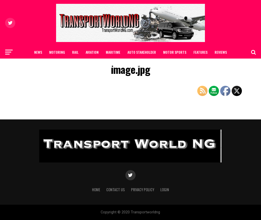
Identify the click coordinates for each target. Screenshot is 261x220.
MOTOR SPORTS (174, 52)
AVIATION (92, 52)
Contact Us (147, 65)
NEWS (38, 52)
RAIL (75, 52)
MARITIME (113, 52)
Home (96, 189)
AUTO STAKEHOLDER (141, 52)
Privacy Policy (142, 189)
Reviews (221, 52)
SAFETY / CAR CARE (117, 65)
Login (164, 189)
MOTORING (57, 52)
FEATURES (200, 52)
